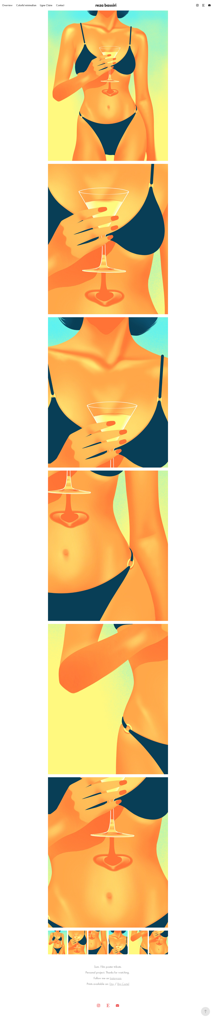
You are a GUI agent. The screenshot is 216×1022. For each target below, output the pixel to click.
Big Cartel (123, 984)
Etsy (112, 984)
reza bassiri (105, 5)
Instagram (116, 978)
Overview (7, 5)
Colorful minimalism (26, 5)
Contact (60, 5)
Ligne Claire (46, 5)
